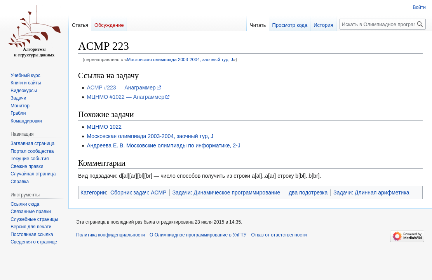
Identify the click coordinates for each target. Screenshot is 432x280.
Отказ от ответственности (279, 235)
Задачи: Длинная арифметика (371, 192)
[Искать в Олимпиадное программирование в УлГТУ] (383, 24)
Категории (93, 192)
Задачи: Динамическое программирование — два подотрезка (250, 192)
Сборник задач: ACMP (138, 192)
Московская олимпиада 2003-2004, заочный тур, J (180, 59)
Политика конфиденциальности (110, 235)
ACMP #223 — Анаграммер (121, 87)
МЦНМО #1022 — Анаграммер (125, 97)
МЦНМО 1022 (104, 127)
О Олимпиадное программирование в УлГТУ (198, 235)
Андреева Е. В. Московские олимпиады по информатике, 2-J (163, 145)
